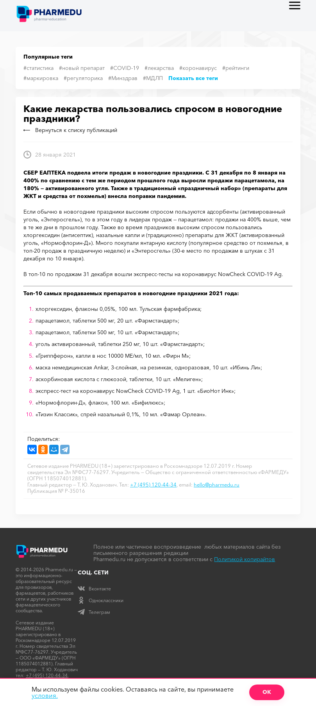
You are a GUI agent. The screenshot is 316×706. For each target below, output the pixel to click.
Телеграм (94, 612)
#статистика (38, 67)
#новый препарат (82, 67)
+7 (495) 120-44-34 (153, 484)
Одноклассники (100, 600)
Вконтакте (94, 589)
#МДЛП (153, 78)
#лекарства (159, 67)
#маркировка (40, 78)
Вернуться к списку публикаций (70, 130)
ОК (266, 691)
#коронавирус (198, 67)
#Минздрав (122, 78)
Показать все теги (193, 78)
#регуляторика (83, 78)
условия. (45, 695)
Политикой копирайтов (244, 559)
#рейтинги (235, 67)
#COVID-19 (124, 67)
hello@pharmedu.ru (216, 484)
